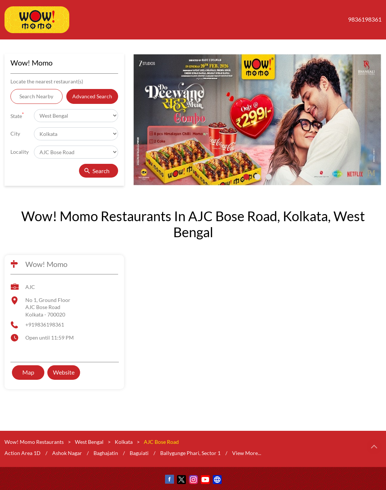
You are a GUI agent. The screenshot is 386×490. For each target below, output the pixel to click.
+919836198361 (44, 324)
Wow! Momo (46, 264)
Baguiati (139, 452)
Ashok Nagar (67, 452)
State (17, 115)
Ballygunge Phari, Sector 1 (190, 452)
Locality (19, 152)
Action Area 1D (22, 452)
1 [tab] (246, 177)
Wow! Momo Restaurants (34, 442)
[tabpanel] (257, 120)
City (15, 133)
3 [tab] (269, 177)
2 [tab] (257, 177)
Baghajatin (106, 452)
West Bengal (89, 442)
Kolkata (124, 442)
